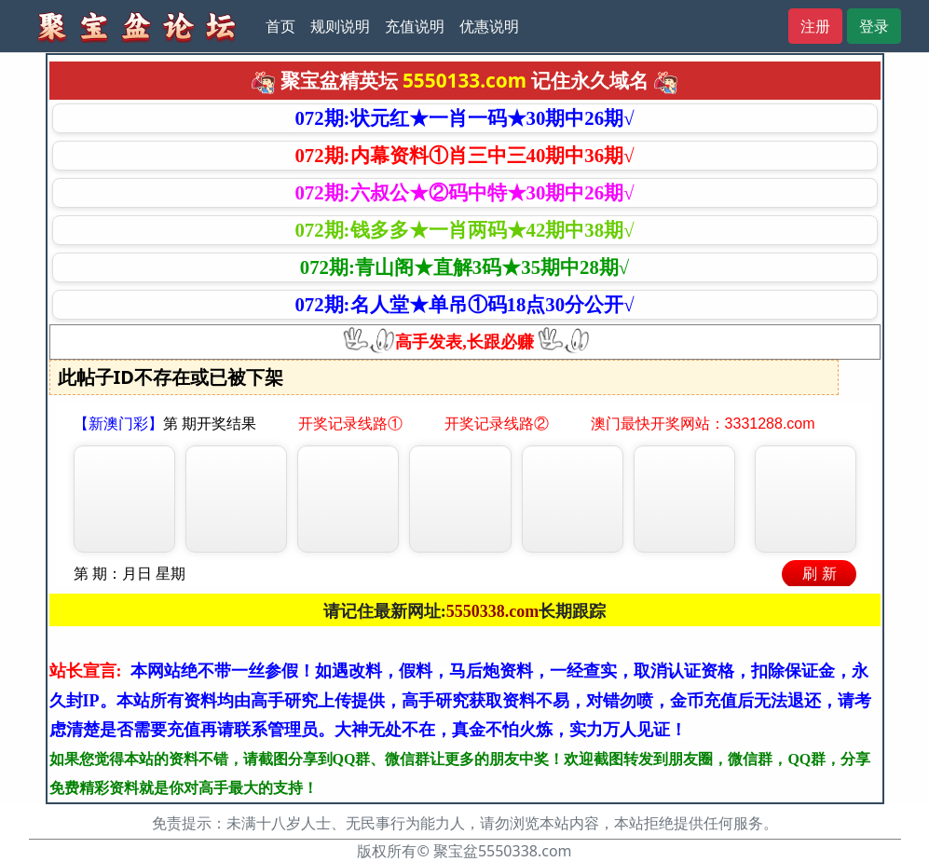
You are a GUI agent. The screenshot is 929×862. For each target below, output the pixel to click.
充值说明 (414, 26)
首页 (280, 26)
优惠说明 (489, 26)
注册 (815, 26)
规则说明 (340, 26)
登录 (874, 26)
